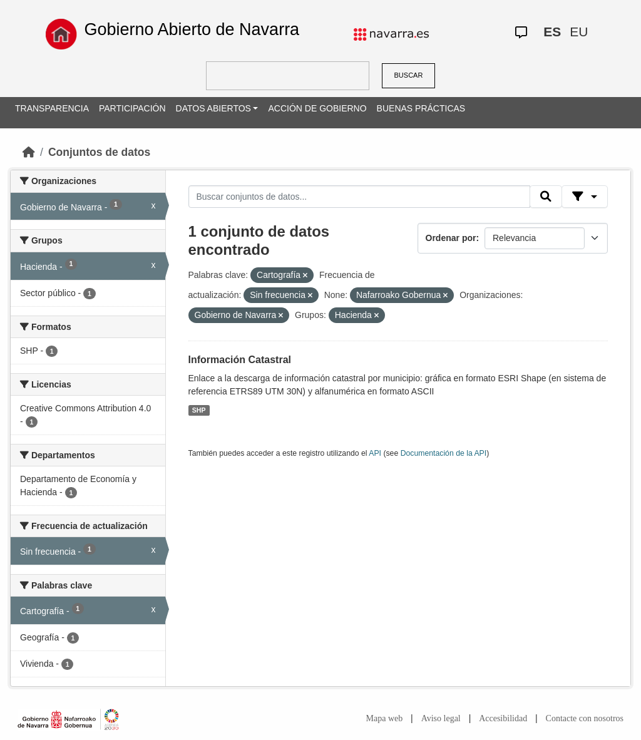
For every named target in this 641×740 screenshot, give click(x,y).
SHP (199, 410)
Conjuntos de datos (99, 152)
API (375, 453)
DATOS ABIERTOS (213, 108)
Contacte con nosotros (584, 718)
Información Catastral (239, 359)
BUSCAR (408, 75)
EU (579, 31)
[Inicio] (29, 152)
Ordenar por (451, 238)
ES (552, 31)
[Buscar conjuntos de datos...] (359, 196)
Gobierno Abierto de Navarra (191, 29)
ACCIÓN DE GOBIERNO (317, 108)
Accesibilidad (503, 718)
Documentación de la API (444, 453)
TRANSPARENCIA (52, 108)
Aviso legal (441, 718)
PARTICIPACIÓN (132, 108)
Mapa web (384, 718)
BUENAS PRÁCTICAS (421, 108)
